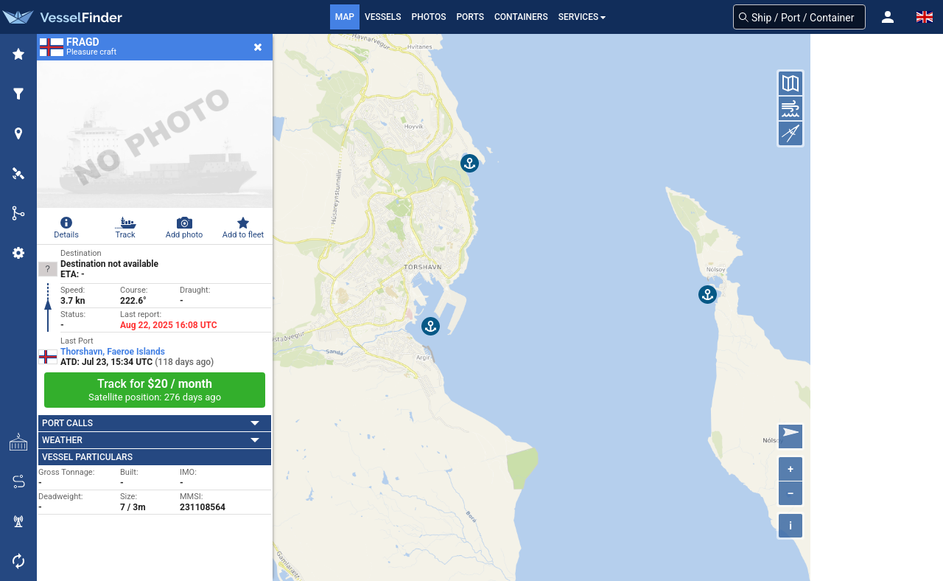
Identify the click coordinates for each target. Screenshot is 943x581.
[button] (887, 17)
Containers (521, 17)
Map (344, 17)
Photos (429, 17)
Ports (470, 17)
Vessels (383, 17)
